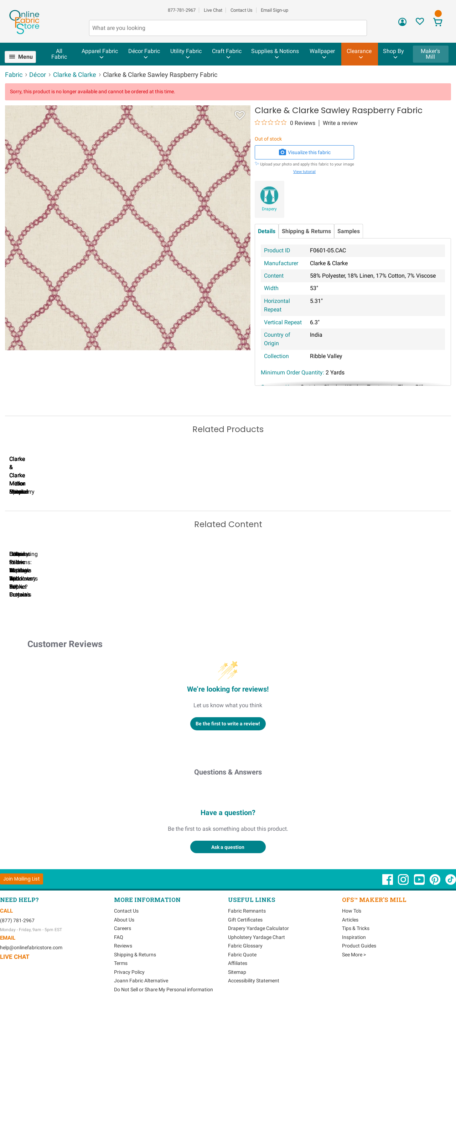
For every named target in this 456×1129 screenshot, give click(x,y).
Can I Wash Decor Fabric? (128, 706)
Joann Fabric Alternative (141, 1100)
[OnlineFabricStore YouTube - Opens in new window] (420, 1003)
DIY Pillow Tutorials (291, 706)
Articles (350, 1039)
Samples (348, 231)
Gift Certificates (245, 1039)
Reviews (123, 1065)
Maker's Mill (430, 54)
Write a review (340, 123)
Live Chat (213, 10)
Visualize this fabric (304, 152)
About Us (124, 1039)
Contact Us (241, 10)
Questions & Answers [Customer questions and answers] (228, 892)
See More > (354, 1074)
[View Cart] (437, 22)
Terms (121, 1083)
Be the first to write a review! (228, 843)
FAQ (118, 1057)
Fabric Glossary (245, 1065)
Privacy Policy (129, 1091)
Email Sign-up (274, 10)
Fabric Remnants (247, 1031)
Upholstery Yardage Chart (256, 1057)
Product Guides (359, 1065)
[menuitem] (23, 57)
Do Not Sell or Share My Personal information (163, 1109)
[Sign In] (402, 24)
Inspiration (354, 1057)
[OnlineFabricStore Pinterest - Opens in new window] (435, 1003)
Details (266, 231)
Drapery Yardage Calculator (258, 1048)
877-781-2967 (182, 10)
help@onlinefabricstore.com (31, 1067)
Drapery (269, 208)
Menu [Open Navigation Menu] (25, 56)
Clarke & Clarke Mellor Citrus (46, 547)
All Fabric (59, 54)
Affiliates (237, 1083)
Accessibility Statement (253, 1100)
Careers (122, 1048)
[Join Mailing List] (21, 998)
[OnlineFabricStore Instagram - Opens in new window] (404, 1003)
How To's (351, 1031)
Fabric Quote (242, 1074)
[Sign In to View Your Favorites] (420, 23)
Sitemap (237, 1091)
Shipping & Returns (306, 231)
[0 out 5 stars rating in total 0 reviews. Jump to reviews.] (285, 122)
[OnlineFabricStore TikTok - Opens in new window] (450, 1003)
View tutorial (304, 171)
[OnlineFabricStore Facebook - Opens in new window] (388, 1003)
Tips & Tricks (355, 1048)
